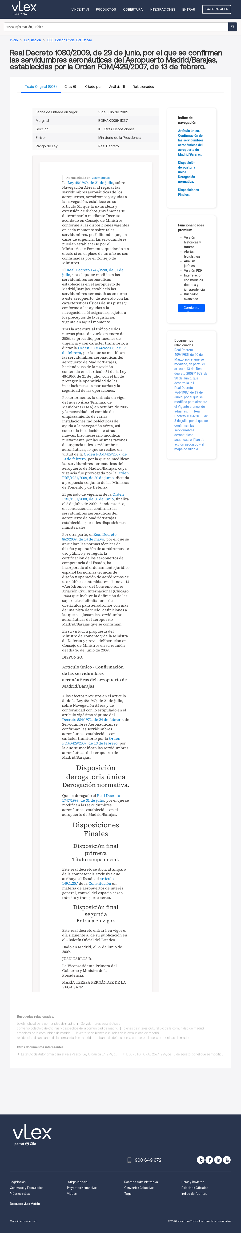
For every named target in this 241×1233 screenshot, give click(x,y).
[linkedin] (218, 1160)
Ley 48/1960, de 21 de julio (90, 182)
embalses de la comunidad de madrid (44, 1033)
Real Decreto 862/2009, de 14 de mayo (89, 537)
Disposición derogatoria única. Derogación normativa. (186, 172)
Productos (106, 9)
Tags (127, 1193)
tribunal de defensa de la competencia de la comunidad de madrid (143, 1038)
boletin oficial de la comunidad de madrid (46, 1023)
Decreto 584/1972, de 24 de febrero (92, 719)
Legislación (18, 1182)
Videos (71, 1193)
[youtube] (227, 1160)
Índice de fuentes (194, 1193)
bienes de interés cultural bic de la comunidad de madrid (164, 1028)
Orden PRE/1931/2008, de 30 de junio (95, 475)
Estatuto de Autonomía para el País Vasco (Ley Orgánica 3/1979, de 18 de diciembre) (81, 1054)
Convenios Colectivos (139, 1188)
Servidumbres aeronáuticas (100, 1023)
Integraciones (162, 9)
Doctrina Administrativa (141, 1182)
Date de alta (216, 9)
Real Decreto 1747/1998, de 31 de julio (93, 272)
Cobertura (133, 9)
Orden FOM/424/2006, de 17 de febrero (94, 350)
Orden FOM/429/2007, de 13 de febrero (94, 456)
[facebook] (209, 1160)
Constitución (99, 883)
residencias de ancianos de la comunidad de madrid (54, 1038)
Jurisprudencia (77, 1182)
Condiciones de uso (23, 1221)
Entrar (188, 9)
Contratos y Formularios (26, 1188)
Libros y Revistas (192, 1182)
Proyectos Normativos (82, 1188)
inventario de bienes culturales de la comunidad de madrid (117, 1033)
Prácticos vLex (20, 1193)
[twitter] (201, 1160)
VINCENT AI (80, 9)
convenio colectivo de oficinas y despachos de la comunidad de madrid (67, 1028)
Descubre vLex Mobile (25, 1204)
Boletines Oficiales (194, 1188)
